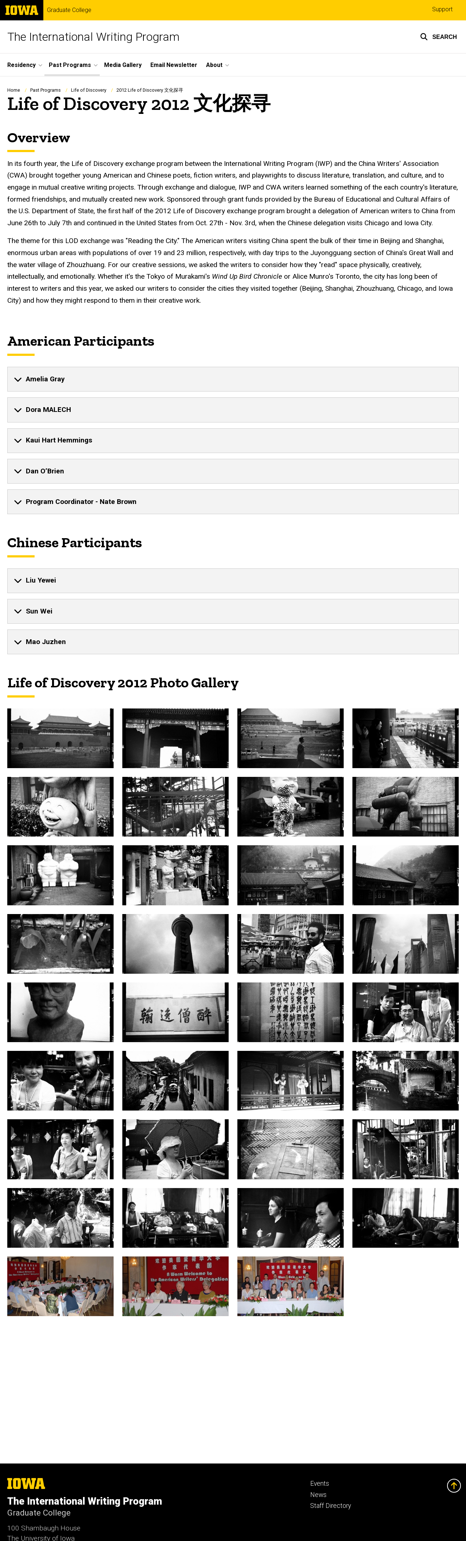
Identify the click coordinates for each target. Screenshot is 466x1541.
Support (442, 9)
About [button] (214, 64)
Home (13, 90)
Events (319, 1483)
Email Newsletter (173, 64)
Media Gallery (123, 64)
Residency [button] (21, 64)
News (318, 1494)
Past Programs (45, 90)
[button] (438, 36)
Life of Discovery (88, 90)
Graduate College (69, 10)
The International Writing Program (93, 37)
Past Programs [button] (70, 64)
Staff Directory (330, 1505)
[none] (233, 379)
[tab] (233, 379)
